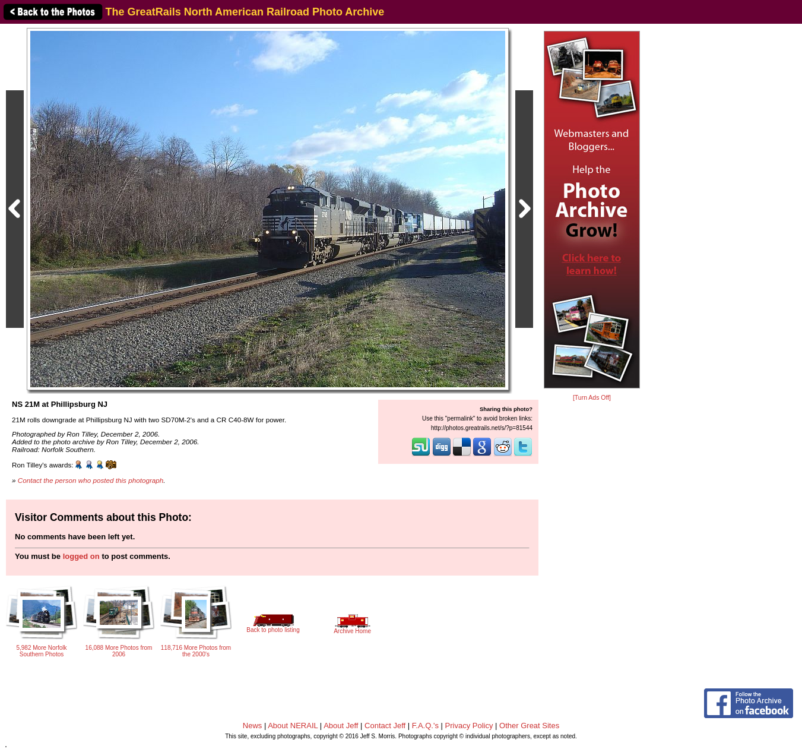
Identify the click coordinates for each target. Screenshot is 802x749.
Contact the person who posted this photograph (91, 480)
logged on (81, 556)
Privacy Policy (469, 725)
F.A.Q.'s (425, 725)
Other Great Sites (529, 725)
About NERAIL (293, 725)
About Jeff (341, 725)
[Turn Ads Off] (592, 397)
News (252, 725)
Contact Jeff (384, 725)
